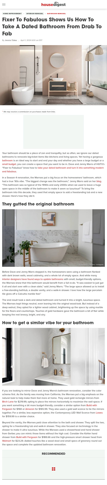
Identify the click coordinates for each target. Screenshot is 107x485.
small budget (9, 164)
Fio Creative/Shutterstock (94, 383)
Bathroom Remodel (56, 13)
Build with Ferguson (26, 437)
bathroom (7, 160)
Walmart (6, 441)
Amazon (29, 409)
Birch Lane (8, 401)
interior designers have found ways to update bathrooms (32, 279)
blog (99, 181)
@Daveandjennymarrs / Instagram (91, 264)
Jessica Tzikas (11, 40)
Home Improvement (12, 13)
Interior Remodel (34, 13)
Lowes (99, 412)
